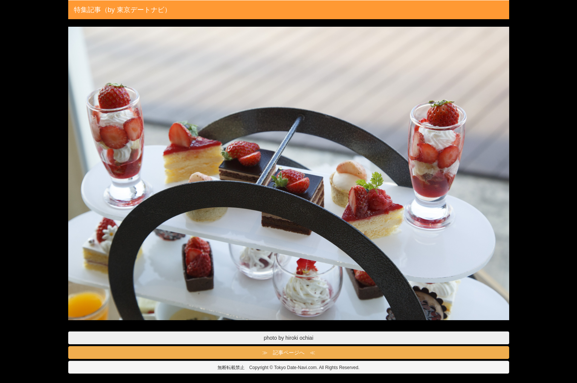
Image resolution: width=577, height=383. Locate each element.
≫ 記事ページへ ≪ (288, 353)
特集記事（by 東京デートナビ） (122, 10)
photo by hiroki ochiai (289, 338)
